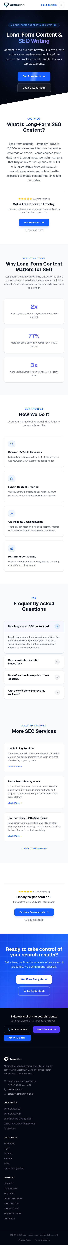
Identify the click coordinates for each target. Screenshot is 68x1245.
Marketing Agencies (14, 1168)
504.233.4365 (49, 5)
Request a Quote (12, 1213)
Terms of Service (42, 1240)
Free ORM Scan (11, 1203)
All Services (10, 1128)
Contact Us (9, 1218)
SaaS (6, 1163)
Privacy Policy (24, 1240)
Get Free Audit (34, 76)
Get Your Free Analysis (34, 912)
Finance (8, 1158)
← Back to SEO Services (34, 848)
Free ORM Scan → (17, 1037)
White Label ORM (12, 1113)
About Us (8, 1183)
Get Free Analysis (34, 979)
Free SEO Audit (11, 1208)
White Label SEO (12, 1108)
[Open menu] (61, 5)
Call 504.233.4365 (34, 87)
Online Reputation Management (19, 1123)
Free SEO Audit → (46, 1029)
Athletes (8, 1153)
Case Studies (10, 1188)
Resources (9, 1193)
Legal (6, 1148)
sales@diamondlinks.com (20, 1093)
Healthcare (9, 1143)
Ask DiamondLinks (13, 1198)
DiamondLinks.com (31, 1235)
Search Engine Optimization (18, 1118)
